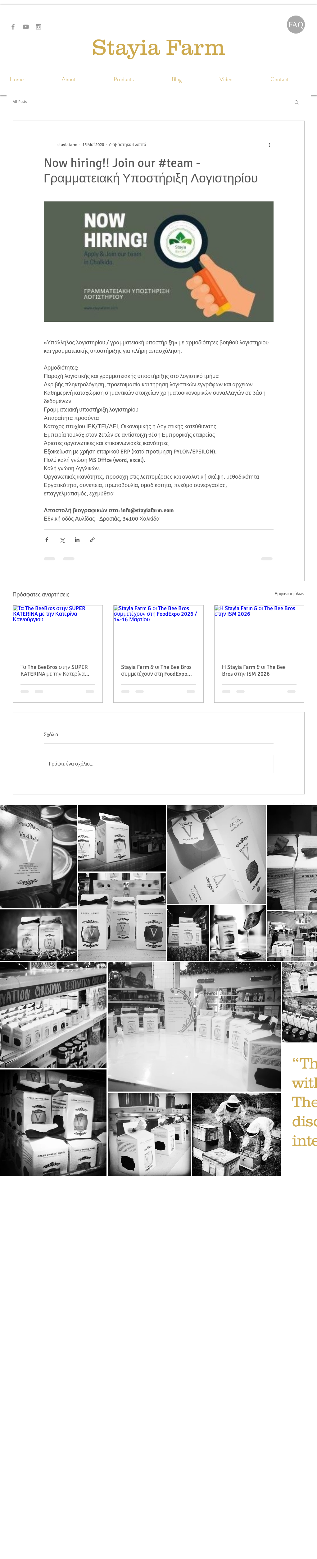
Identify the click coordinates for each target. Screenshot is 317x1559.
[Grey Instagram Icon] (38, 26)
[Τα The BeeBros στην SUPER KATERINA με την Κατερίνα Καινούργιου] (58, 630)
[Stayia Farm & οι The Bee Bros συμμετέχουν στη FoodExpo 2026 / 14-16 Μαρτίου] (158, 630)
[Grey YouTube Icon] (25, 26)
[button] (297, 101)
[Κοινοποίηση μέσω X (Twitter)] (62, 540)
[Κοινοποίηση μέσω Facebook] (47, 540)
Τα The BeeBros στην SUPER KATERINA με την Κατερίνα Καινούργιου (54, 670)
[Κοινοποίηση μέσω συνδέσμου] (92, 540)
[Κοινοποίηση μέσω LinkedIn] (77, 540)
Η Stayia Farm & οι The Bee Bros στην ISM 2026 (254, 670)
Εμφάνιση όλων (289, 593)
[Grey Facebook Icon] (13, 26)
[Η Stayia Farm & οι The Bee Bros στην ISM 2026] (259, 630)
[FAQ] (296, 25)
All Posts (20, 101)
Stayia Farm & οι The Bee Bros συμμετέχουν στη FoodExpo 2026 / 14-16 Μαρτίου (156, 670)
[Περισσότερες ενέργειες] (270, 144)
